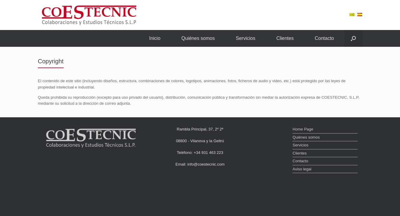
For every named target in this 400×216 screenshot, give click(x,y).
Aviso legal (301, 169)
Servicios (245, 38)
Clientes (285, 38)
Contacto (324, 38)
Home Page (302, 129)
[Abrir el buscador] (353, 38)
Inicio (154, 38)
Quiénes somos (198, 38)
